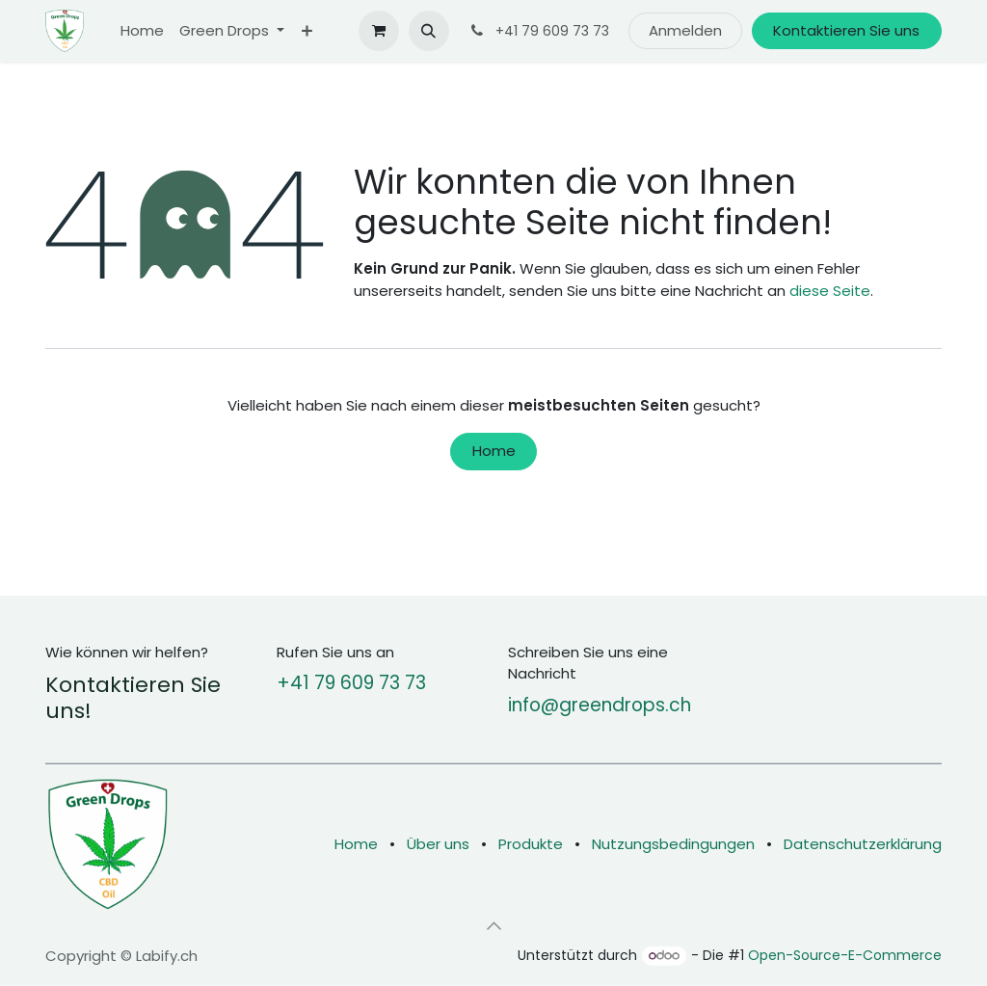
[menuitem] (142, 31)
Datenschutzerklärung (863, 844)
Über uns (438, 844)
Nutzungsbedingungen (673, 844)
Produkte (530, 844)
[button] (429, 31)
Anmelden (685, 30)
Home (494, 450)
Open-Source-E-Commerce (845, 955)
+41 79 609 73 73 (351, 683)
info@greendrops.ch (599, 705)
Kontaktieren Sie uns (846, 30)
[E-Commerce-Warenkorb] (379, 31)
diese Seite (829, 290)
